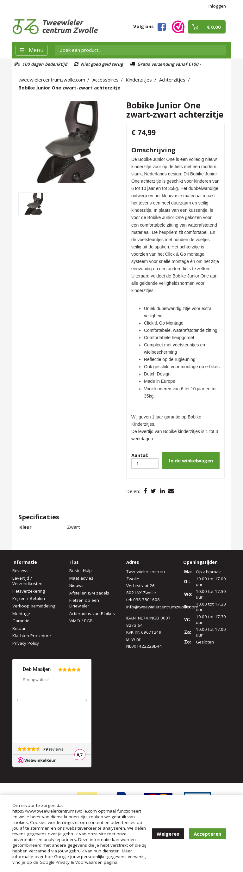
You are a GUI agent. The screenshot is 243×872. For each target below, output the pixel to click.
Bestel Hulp (80, 570)
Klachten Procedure (31, 635)
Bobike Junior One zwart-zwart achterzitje (69, 87)
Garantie (20, 621)
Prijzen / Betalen (28, 598)
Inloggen (217, 6)
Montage (21, 613)
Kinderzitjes (139, 79)
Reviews (20, 570)
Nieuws (76, 585)
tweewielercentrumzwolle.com (51, 79)
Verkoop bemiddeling (33, 606)
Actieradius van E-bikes (92, 613)
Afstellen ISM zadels (89, 593)
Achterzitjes (172, 79)
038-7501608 (146, 599)
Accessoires (105, 79)
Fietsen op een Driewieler (84, 603)
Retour (19, 628)
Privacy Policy (25, 643)
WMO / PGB (81, 621)
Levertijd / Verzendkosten (27, 581)
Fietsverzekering (28, 591)
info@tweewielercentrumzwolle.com (162, 607)
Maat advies (81, 578)
